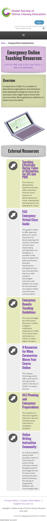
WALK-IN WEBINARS (23, 67)
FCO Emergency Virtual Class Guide (30, 217)
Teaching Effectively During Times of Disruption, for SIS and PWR (30, 169)
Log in (39, 22)
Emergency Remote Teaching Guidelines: (29, 306)
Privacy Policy (11, 500)
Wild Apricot (26, 516)
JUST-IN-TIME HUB (13, 64)
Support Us (18, 503)
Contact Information (30, 500)
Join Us (29, 503)
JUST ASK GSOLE (33, 64)
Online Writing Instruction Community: (29, 440)
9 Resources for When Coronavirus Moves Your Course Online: (29, 357)
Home (3, 43)
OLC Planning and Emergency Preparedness (30, 401)
